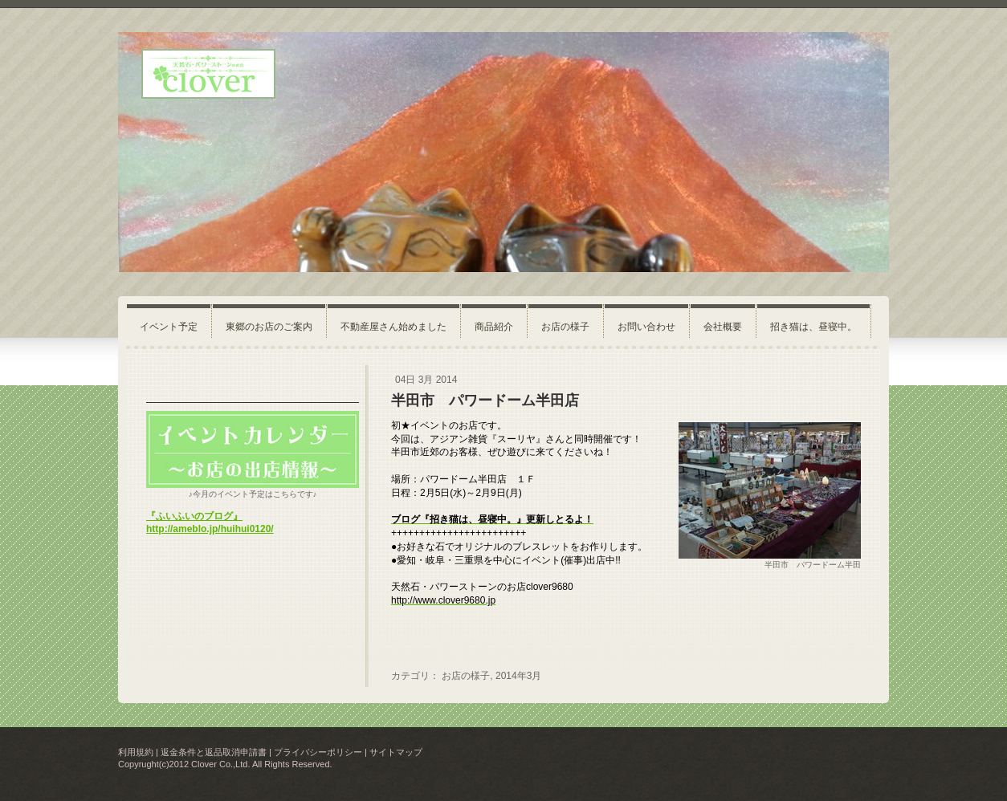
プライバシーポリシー (318, 752)
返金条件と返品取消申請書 (214, 752)
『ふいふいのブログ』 (194, 516)
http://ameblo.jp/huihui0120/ (210, 529)
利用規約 (135, 752)
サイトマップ (395, 752)
